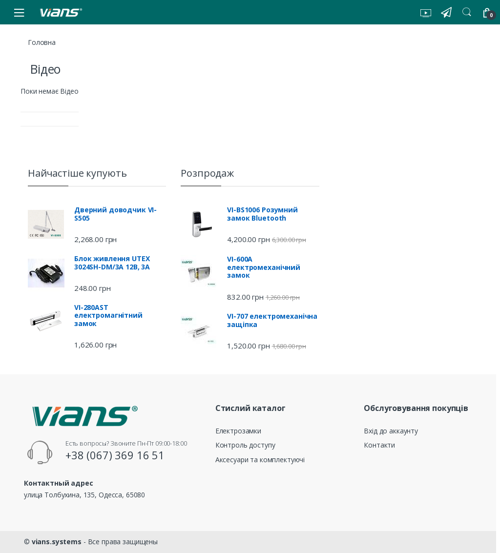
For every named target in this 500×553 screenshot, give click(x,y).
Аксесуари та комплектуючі (260, 459)
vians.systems (57, 541)
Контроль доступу (245, 445)
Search (466, 12)
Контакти (379, 445)
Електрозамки (238, 430)
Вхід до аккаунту (391, 430)
